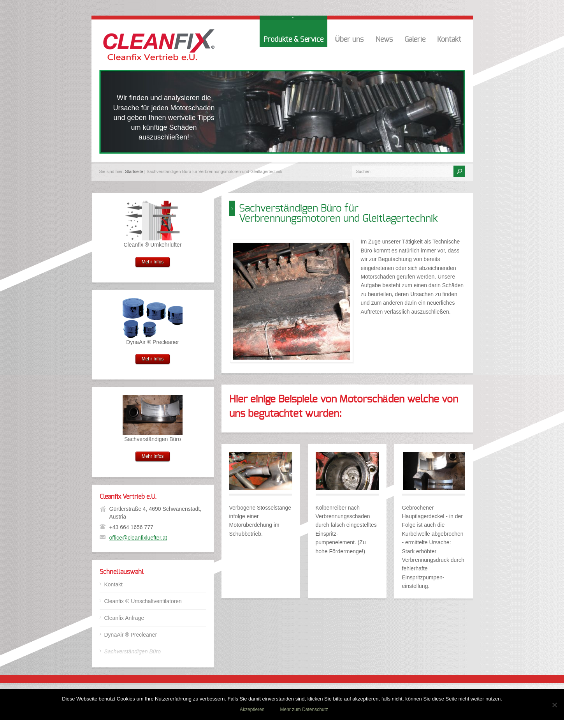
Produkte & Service (293, 39)
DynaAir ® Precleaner (130, 635)
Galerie (414, 39)
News (384, 39)
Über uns (349, 39)
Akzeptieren (252, 709)
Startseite (134, 171)
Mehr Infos (153, 262)
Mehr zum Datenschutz (304, 709)
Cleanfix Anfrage (124, 618)
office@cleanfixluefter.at (138, 538)
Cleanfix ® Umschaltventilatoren (143, 601)
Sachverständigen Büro (132, 651)
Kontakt (449, 39)
